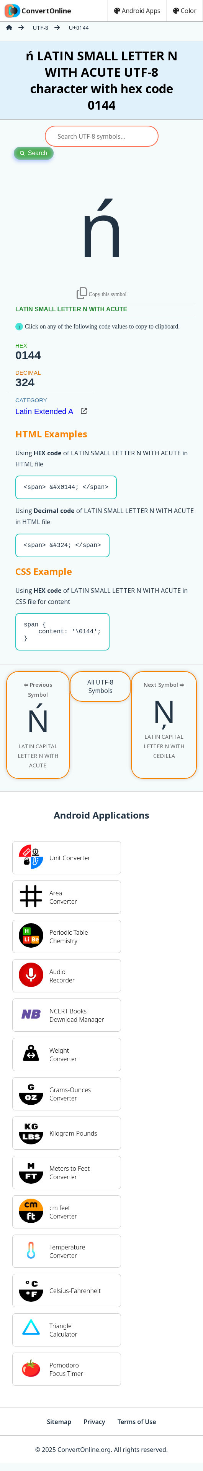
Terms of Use (137, 1429)
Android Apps (137, 10)
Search (33, 153)
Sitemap (59, 1429)
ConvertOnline (37, 10)
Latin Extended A (44, 411)
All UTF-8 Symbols (100, 694)
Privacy (94, 1429)
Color (184, 10)
